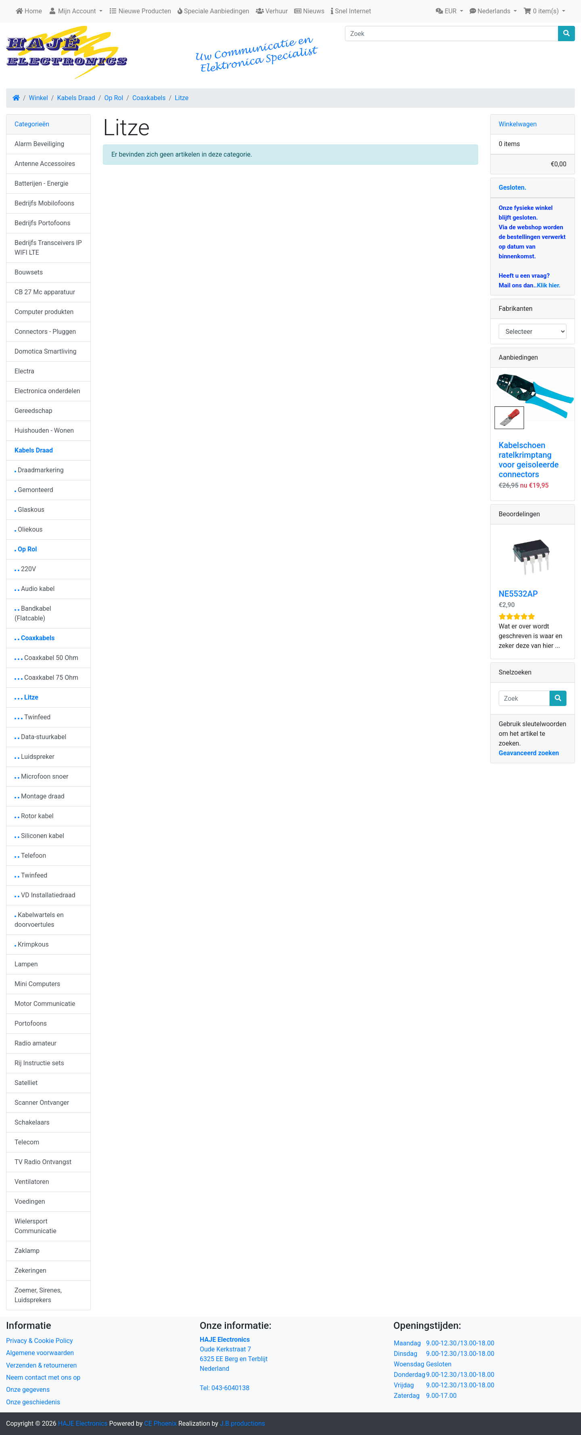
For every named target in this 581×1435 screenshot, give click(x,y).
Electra (24, 371)
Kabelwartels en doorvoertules (39, 919)
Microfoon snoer (41, 776)
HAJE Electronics (83, 1423)
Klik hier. (548, 285)
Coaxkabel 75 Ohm (46, 677)
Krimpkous (32, 944)
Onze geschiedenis (33, 1402)
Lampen (26, 964)
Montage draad (40, 796)
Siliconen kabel (39, 836)
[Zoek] (451, 33)
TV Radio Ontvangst (43, 1162)
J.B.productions (242, 1423)
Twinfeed (32, 717)
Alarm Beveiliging (39, 144)
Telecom (27, 1142)
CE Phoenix (161, 1423)
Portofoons (31, 1023)
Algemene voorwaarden (40, 1353)
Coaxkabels (149, 98)
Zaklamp (27, 1251)
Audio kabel (34, 589)
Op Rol (113, 98)
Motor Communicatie (45, 1004)
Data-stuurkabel (40, 737)
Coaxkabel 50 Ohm (46, 658)
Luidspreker (34, 756)
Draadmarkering (39, 470)
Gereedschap (33, 411)
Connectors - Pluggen (45, 331)
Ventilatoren (32, 1182)
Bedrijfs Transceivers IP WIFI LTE (48, 247)
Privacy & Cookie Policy (39, 1341)
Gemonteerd (34, 490)
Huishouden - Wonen (44, 430)
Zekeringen (30, 1270)
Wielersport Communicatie (35, 1226)
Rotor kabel (34, 816)
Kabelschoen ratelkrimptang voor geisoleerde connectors (529, 459)
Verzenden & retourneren (41, 1365)
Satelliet (26, 1083)
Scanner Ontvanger (42, 1102)
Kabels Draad (76, 98)
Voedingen (30, 1201)
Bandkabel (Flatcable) (33, 613)
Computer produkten (44, 312)
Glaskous (29, 509)
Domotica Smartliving (45, 351)
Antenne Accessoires (45, 164)
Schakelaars (32, 1122)
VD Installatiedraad (45, 895)
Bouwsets (29, 272)
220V (25, 569)
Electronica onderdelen (47, 391)
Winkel (38, 98)
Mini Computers (37, 984)
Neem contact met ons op (43, 1377)
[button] (449, 11)
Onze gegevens (28, 1389)
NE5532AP (518, 594)
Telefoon (30, 855)
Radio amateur (35, 1043)
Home (29, 11)
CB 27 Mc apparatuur (45, 292)
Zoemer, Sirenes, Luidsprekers (38, 1295)
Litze (181, 98)
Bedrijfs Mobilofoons (44, 203)
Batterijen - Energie (42, 183)
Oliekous (29, 529)
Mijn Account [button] (73, 11)
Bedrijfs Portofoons (42, 223)
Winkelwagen (518, 124)
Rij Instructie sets (39, 1063)
